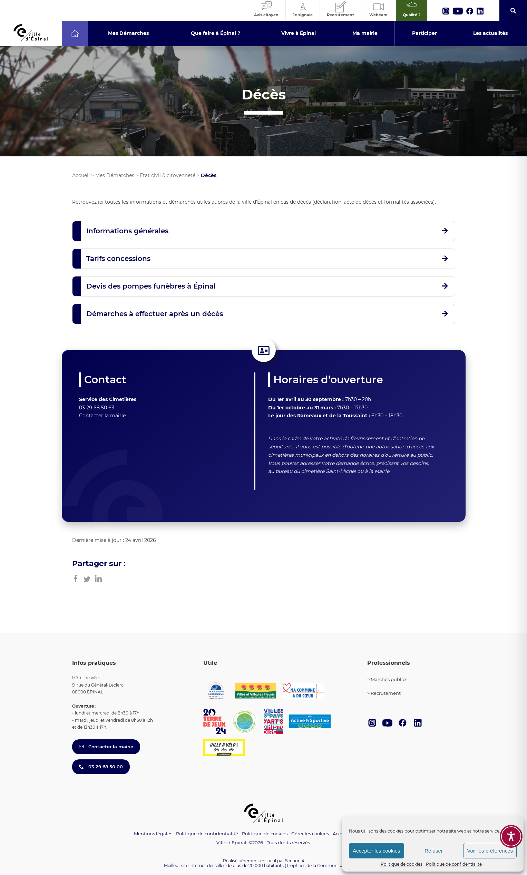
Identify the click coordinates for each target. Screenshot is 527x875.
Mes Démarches (114, 175)
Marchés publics (389, 679)
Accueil (81, 175)
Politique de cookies (401, 864)
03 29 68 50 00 (101, 766)
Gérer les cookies (310, 833)
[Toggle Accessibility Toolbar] (511, 800)
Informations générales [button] (127, 231)
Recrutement (386, 693)
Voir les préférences (490, 851)
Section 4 (294, 860)
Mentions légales (153, 833)
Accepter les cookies (376, 851)
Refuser (433, 851)
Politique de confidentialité (454, 864)
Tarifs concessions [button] (118, 258)
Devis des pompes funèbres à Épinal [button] (151, 286)
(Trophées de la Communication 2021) (324, 865)
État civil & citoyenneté (167, 175)
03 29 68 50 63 (96, 408)
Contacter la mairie (102, 415)
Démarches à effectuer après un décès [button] (154, 314)
